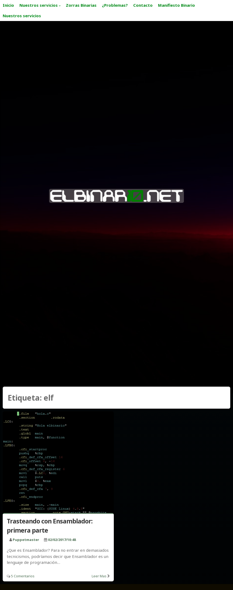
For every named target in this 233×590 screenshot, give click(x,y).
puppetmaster (26, 539)
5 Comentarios (23, 576)
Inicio (8, 5)
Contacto (143, 5)
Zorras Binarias (81, 5)
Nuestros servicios (38, 5)
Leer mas (99, 576)
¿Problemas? (115, 5)
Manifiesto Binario (176, 5)
